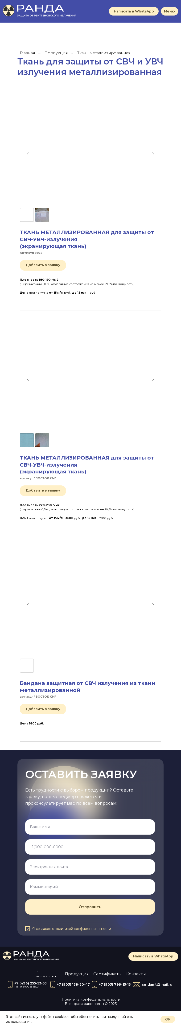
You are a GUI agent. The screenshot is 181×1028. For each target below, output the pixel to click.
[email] (90, 867)
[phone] (90, 847)
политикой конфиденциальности (83, 929)
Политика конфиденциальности (91, 999)
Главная (27, 53)
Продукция (56, 53)
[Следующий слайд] (152, 153)
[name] (90, 827)
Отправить (90, 907)
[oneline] (90, 887)
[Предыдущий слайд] (28, 153)
